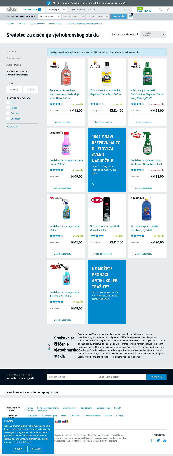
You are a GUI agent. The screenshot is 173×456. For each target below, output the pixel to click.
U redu (18, 448)
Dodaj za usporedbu (62, 124)
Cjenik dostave (69, 410)
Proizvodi (11, 54)
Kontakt (117, 410)
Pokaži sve (12, 129)
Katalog (119, 418)
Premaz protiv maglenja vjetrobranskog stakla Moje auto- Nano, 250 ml (64, 96)
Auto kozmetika (13, 67)
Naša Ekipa (42, 413)
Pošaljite (156, 379)
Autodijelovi (75, 418)
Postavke (36, 448)
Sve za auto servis (92, 418)
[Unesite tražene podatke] (98, 10)
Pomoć (30, 410)
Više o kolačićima (22, 442)
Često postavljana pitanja (48, 410)
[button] (37, 26)
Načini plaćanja (86, 410)
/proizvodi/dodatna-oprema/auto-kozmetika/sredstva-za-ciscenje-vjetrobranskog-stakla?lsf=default (153, 36)
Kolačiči (30, 413)
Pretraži (119, 18)
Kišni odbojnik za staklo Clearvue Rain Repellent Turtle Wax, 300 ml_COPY (147, 96)
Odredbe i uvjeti (103, 410)
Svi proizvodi (37, 10)
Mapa (63, 418)
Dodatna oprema (14, 60)
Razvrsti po (146, 35)
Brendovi (108, 418)
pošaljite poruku (109, 298)
